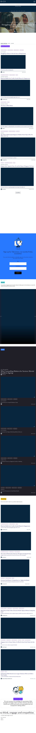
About (2, 718)
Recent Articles (4, 43)
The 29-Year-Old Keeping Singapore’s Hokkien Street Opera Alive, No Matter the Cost (17, 135)
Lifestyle (17, 131)
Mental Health (22, 22)
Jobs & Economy (16, 22)
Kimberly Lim (5, 99)
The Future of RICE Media (7, 105)
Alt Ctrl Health (4, 369)
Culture (12, 43)
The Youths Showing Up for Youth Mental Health (10, 491)
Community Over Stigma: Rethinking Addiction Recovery (11, 432)
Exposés (2, 671)
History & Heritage (12, 131)
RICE (17, 31)
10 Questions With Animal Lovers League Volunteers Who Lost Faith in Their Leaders (17, 674)
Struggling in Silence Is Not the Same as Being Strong (13, 53)
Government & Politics (4, 551)
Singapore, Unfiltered (4, 76)
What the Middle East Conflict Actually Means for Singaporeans (15, 78)
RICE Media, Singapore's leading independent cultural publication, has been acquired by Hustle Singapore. (17, 126)
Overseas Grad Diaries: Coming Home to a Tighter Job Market (15, 580)
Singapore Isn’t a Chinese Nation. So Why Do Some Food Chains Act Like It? (18, 642)
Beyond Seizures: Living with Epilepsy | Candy (9, 402)
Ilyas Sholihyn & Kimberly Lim (7, 678)
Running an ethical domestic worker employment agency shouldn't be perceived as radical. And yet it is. (17, 613)
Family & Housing (9, 22)
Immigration (11, 551)
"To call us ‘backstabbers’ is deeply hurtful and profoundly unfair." (11, 676)
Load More (18, 192)
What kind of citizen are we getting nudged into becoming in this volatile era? (13, 187)
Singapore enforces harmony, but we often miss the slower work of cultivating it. (13, 555)
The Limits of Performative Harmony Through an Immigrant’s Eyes (16, 553)
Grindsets (2, 489)
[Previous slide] (1, 22)
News (9, 43)
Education (2, 487)
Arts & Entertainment (4, 131)
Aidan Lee (4, 557)
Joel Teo (4, 189)
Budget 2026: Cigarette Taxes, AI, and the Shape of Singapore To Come (17, 166)
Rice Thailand (3, 717)
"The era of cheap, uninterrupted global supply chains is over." (10, 97)
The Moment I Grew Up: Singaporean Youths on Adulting (11, 461)
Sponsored (27, 22)
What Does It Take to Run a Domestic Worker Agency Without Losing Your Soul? (18, 611)
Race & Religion (17, 551)
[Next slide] (35, 22)
